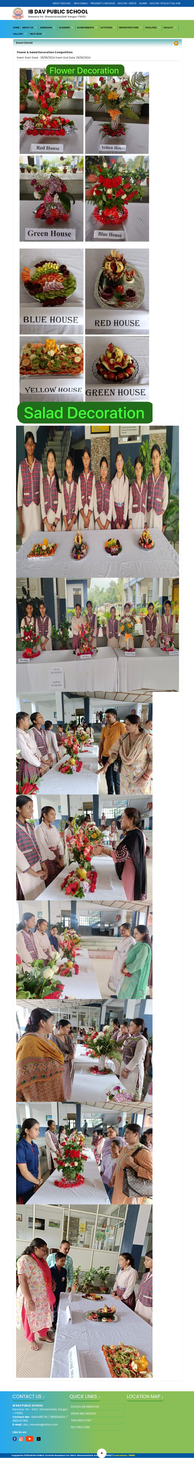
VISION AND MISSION (83, 1413)
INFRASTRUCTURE (128, 27)
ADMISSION (46, 27)
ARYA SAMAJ (81, 3)
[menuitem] (16, 28)
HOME (16, 27)
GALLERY (18, 34)
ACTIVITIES (106, 27)
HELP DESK (36, 34)
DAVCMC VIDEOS (127, 3)
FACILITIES (151, 27)
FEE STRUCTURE (80, 1427)
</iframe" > (154, 1423)
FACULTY (168, 27)
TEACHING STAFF (81, 1420)
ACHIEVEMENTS (85, 27)
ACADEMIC (64, 27)
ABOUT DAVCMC (62, 3)
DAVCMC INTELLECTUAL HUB (165, 3)
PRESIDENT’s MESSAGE (103, 3)
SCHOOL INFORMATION (85, 1407)
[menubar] (97, 31)
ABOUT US (27, 27)
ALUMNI (143, 3)
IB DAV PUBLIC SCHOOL (58, 11)
